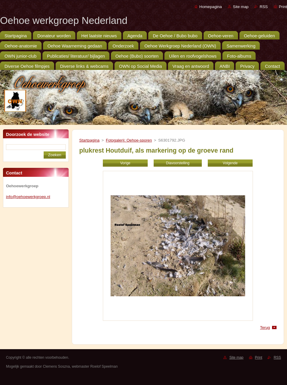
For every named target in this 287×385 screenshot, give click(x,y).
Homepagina (210, 6)
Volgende (230, 163)
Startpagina (89, 140)
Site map (240, 6)
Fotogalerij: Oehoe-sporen (129, 140)
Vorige (125, 163)
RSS (263, 6)
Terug (265, 327)
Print (283, 6)
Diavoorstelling (177, 163)
